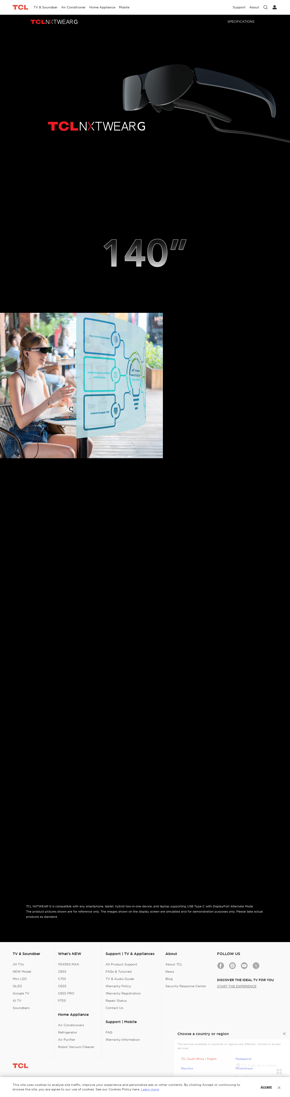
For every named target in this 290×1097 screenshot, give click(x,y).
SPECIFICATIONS (240, 22)
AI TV (17, 1001)
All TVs (18, 964)
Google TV (21, 993)
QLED (17, 986)
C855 (62, 972)
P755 (62, 1001)
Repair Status (116, 1001)
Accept (266, 1087)
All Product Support (121, 964)
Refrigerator (67, 1032)
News (169, 972)
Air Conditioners (71, 1025)
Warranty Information (123, 1040)
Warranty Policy (118, 986)
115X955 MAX (68, 964)
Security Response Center (185, 986)
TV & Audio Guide (120, 979)
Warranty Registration (123, 993)
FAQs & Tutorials (119, 972)
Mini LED (20, 979)
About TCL (173, 964)
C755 (62, 979)
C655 (62, 986)
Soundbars (21, 1008)
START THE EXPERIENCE (236, 986)
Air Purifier (66, 1040)
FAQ (109, 1032)
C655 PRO (66, 993)
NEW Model (22, 972)
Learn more (150, 1089)
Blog (169, 979)
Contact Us (114, 1008)
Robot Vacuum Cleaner (76, 1047)
